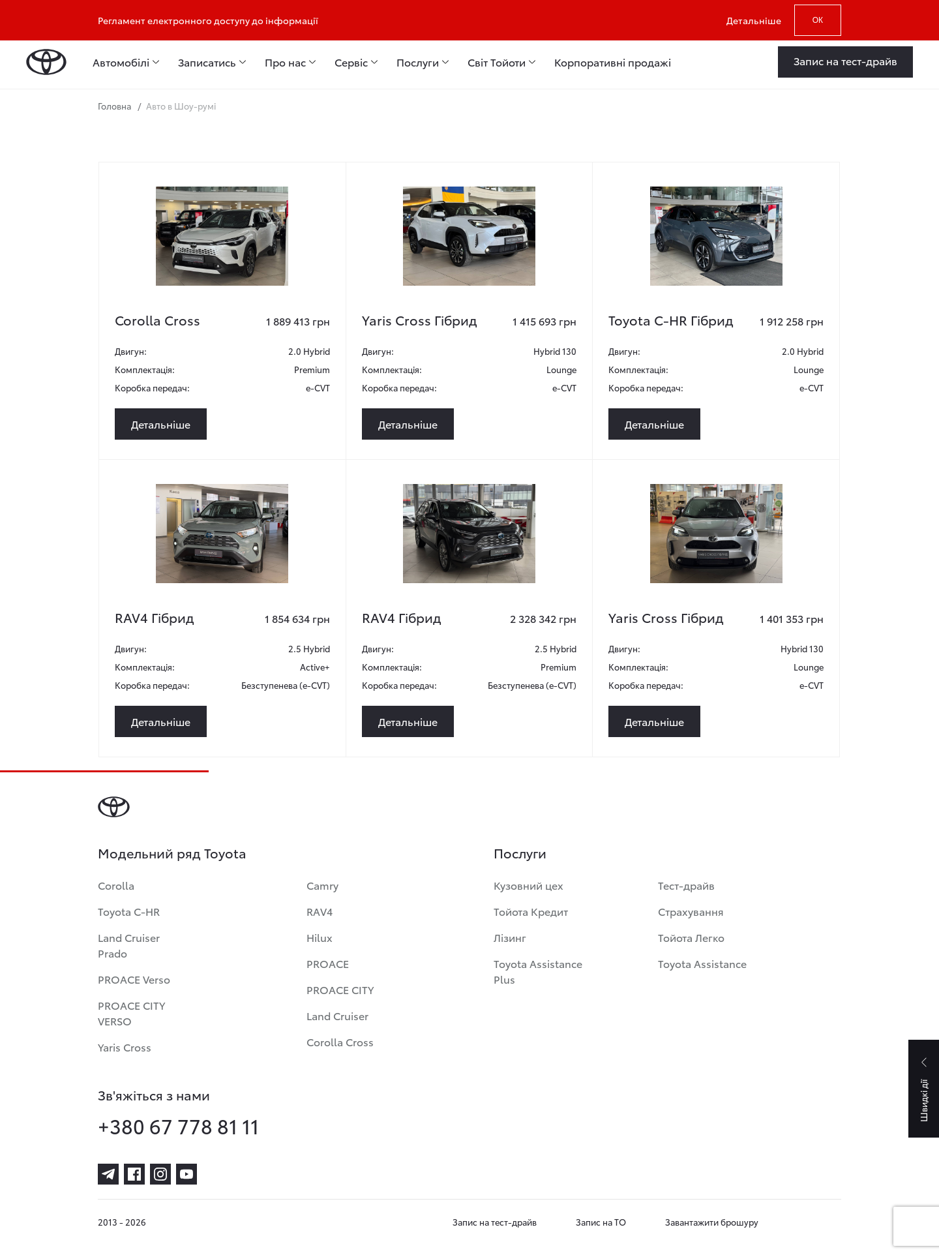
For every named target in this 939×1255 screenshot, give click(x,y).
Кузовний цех (528, 884)
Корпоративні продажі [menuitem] (612, 62)
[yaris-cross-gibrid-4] (469, 236)
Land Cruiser (337, 1015)
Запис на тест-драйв (495, 1222)
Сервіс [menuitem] (351, 62)
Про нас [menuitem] (285, 62)
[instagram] (160, 1174)
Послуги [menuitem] (417, 62)
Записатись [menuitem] (207, 62)
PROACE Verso (134, 978)
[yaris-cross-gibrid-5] (716, 533)
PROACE (327, 963)
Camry (322, 884)
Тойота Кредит (531, 910)
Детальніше (753, 20)
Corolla (116, 884)
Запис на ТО (601, 1222)
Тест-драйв (686, 884)
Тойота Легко (691, 937)
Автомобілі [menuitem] (121, 62)
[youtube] (186, 1174)
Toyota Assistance (702, 963)
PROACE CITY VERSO (131, 1012)
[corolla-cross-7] (222, 236)
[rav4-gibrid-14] (469, 533)
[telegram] (108, 1174)
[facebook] (134, 1174)
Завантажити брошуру (711, 1222)
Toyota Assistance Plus (538, 971)
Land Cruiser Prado (129, 945)
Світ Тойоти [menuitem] (497, 62)
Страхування (691, 910)
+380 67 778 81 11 (178, 1126)
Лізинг (510, 937)
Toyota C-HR (129, 910)
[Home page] (46, 62)
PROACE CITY (340, 989)
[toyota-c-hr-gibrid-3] (716, 236)
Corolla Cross (340, 1041)
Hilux (319, 937)
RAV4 (319, 910)
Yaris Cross (124, 1046)
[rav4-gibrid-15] (222, 533)
